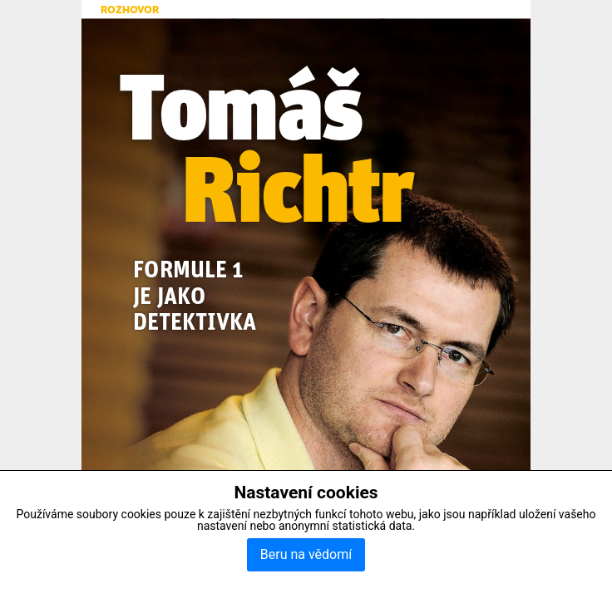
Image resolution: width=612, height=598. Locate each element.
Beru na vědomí (306, 554)
